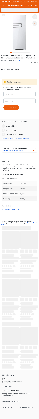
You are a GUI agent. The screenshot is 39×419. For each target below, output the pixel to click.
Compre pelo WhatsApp (13, 382)
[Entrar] (28, 5)
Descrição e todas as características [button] (15, 138)
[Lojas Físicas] (34, 1)
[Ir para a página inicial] (15, 5)
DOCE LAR (17, 60)
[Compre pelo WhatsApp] (15, 1)
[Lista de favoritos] (32, 5)
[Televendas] (25, 1)
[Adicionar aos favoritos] (34, 16)
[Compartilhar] (34, 23)
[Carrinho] (36, 5)
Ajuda (6, 379)
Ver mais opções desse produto (13, 150)
